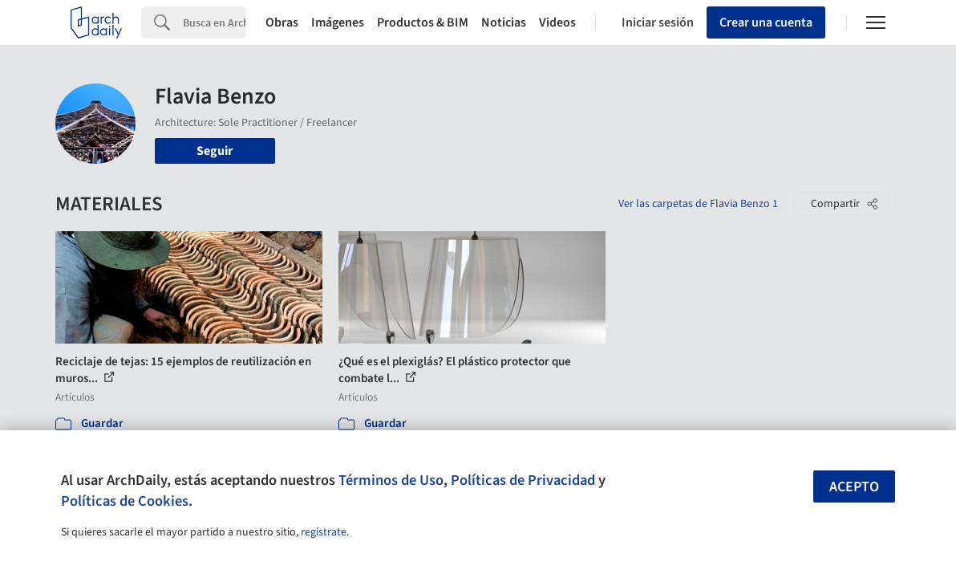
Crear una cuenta (765, 22)
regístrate (323, 532)
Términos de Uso (391, 480)
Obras (281, 22)
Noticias (503, 22)
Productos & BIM (422, 22)
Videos (557, 22)
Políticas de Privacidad (523, 480)
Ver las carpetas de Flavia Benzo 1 (698, 204)
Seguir (214, 151)
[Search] (214, 22)
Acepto (854, 487)
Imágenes (337, 22)
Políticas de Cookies (124, 500)
